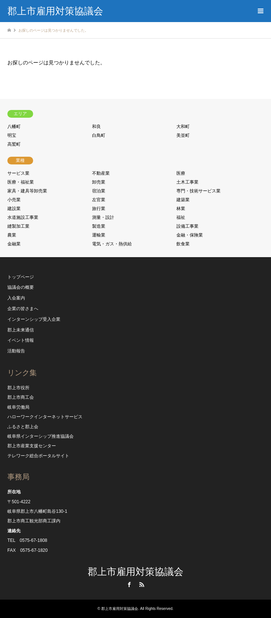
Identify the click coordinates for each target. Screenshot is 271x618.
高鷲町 (14, 144)
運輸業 (98, 235)
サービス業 (18, 173)
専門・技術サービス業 (198, 190)
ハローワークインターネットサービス (44, 416)
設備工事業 (187, 226)
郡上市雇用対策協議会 (135, 571)
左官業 (98, 199)
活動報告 (16, 351)
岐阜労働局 (18, 407)
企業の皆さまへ (22, 308)
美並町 (183, 135)
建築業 (183, 199)
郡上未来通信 (20, 330)
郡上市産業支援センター (31, 445)
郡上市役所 (18, 387)
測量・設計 (103, 217)
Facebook (129, 584)
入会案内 (16, 298)
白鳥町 (98, 135)
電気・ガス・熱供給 (112, 243)
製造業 (98, 226)
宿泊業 (98, 190)
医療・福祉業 (20, 182)
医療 (180, 173)
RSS (141, 584)
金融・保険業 (189, 235)
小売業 (14, 199)
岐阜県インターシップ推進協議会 (40, 436)
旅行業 (98, 208)
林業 (180, 208)
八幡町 (14, 126)
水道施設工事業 (22, 217)
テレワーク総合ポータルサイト (38, 455)
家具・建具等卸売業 (27, 190)
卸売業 (98, 182)
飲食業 (183, 243)
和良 (96, 126)
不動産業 (101, 173)
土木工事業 (187, 182)
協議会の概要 (20, 287)
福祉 (180, 217)
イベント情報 (20, 340)
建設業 (14, 208)
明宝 (11, 135)
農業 (11, 235)
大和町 (183, 126)
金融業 (14, 243)
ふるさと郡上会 (22, 426)
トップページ (20, 277)
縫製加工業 (18, 226)
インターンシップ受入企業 (33, 319)
